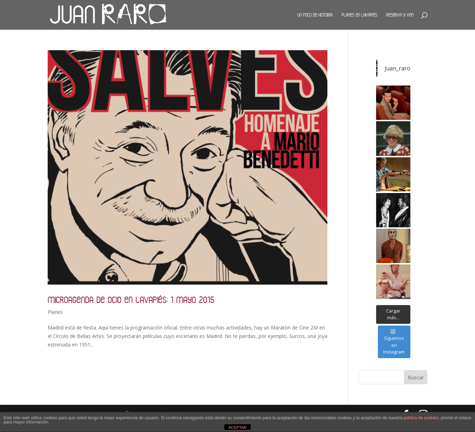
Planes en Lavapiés (359, 14)
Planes (55, 312)
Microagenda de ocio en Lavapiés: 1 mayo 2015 (131, 299)
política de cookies (421, 417)
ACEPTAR (237, 427)
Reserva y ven (400, 14)
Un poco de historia (314, 14)
